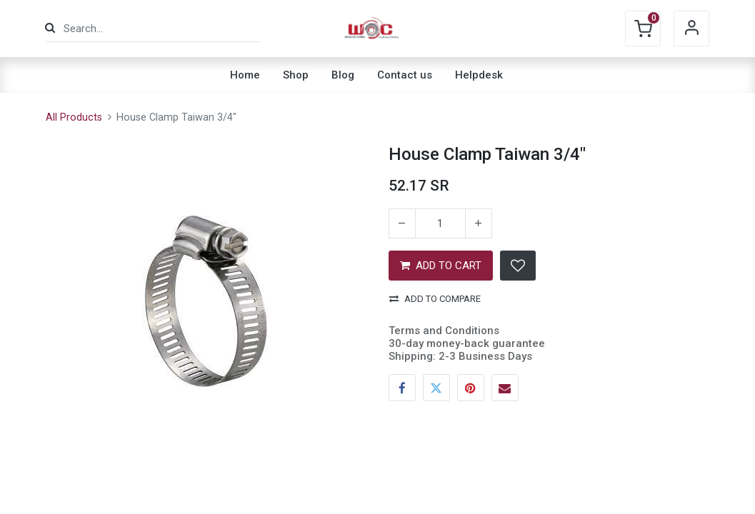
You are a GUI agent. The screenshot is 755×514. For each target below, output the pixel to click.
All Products (74, 117)
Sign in (691, 28)
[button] (518, 266)
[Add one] (478, 223)
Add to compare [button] (435, 298)
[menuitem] (245, 75)
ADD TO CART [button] (440, 265)
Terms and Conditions (444, 330)
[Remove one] (402, 223)
